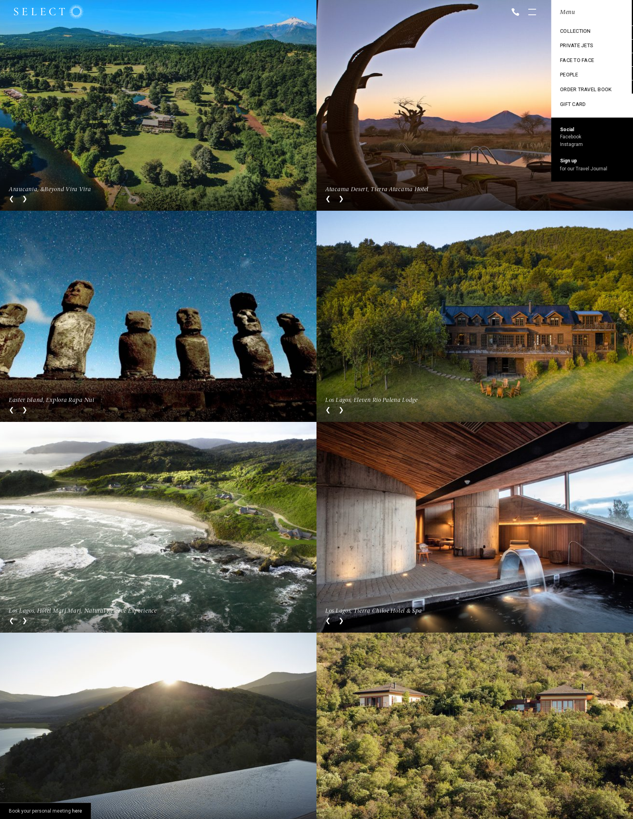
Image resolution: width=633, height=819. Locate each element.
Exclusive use (568, 59)
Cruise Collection (574, 46)
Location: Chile (569, 12)
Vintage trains (569, 87)
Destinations (566, 32)
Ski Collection (569, 73)
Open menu (532, 13)
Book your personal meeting (45, 811)
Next (25, 199)
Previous (11, 199)
